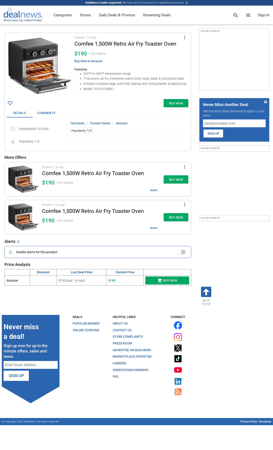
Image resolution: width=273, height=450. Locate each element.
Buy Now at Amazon (88, 61)
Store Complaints (128, 336)
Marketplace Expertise (132, 356)
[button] (98, 65)
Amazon (121, 123)
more (153, 190)
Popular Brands (86, 323)
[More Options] (184, 37)
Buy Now (167, 280)
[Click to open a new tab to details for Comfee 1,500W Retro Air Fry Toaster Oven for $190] (39, 66)
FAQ (116, 376)
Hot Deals (78, 123)
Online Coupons (86, 330)
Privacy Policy (248, 421)
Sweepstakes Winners (130, 370)
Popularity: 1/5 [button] (81, 130)
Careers (119, 363)
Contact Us (122, 330)
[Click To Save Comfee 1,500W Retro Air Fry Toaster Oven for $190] (10, 103)
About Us (120, 323)
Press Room (122, 343)
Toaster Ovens (100, 123)
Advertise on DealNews (132, 350)
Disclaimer (265, 421)
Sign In (263, 15)
